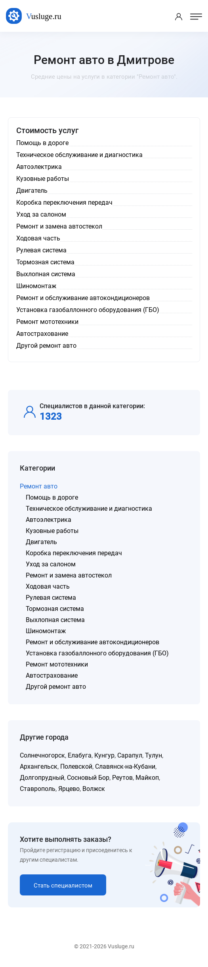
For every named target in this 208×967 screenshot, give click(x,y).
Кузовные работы (52, 531)
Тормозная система (55, 608)
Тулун (153, 755)
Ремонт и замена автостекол (69, 575)
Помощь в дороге (52, 497)
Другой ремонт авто (56, 686)
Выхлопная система (55, 620)
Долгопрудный (42, 777)
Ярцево (69, 789)
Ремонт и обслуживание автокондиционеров (92, 642)
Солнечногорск (42, 755)
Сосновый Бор (88, 777)
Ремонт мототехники (57, 664)
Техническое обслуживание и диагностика (89, 508)
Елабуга (80, 755)
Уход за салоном (51, 564)
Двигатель (41, 542)
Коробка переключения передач (74, 553)
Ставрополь (37, 789)
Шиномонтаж (46, 631)
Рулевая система (51, 597)
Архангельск (38, 766)
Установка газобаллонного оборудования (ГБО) (97, 653)
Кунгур (104, 755)
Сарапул (129, 755)
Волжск (93, 789)
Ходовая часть (48, 586)
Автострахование (52, 675)
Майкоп (147, 777)
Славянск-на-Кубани (125, 766)
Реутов (122, 777)
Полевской (76, 766)
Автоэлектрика (48, 519)
